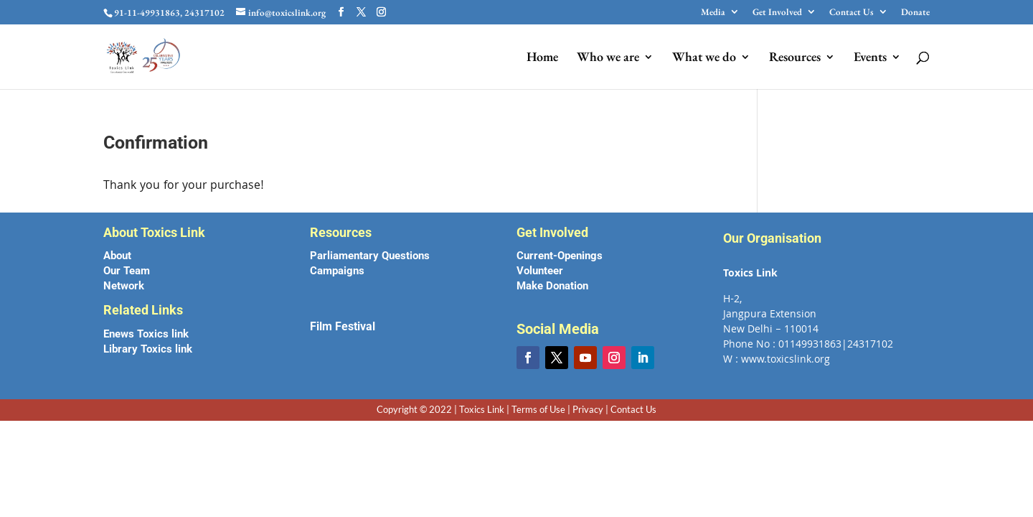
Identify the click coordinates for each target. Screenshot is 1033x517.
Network (123, 285)
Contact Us (851, 12)
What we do (704, 58)
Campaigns (337, 270)
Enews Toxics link (146, 333)
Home (542, 58)
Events (870, 58)
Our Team (126, 270)
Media (713, 12)
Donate (915, 12)
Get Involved (777, 12)
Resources (795, 58)
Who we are (608, 58)
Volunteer (539, 270)
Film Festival (342, 326)
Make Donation (552, 285)
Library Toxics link (147, 349)
